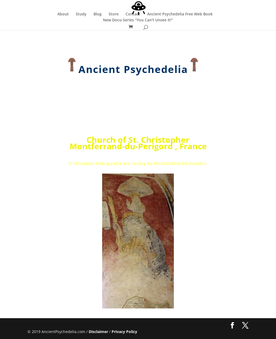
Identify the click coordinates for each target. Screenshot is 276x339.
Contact (133, 14)
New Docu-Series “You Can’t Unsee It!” (138, 20)
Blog (98, 14)
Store (114, 14)
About (63, 14)
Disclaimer (98, 331)
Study (81, 14)
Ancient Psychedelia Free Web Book (180, 14)
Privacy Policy (124, 331)
